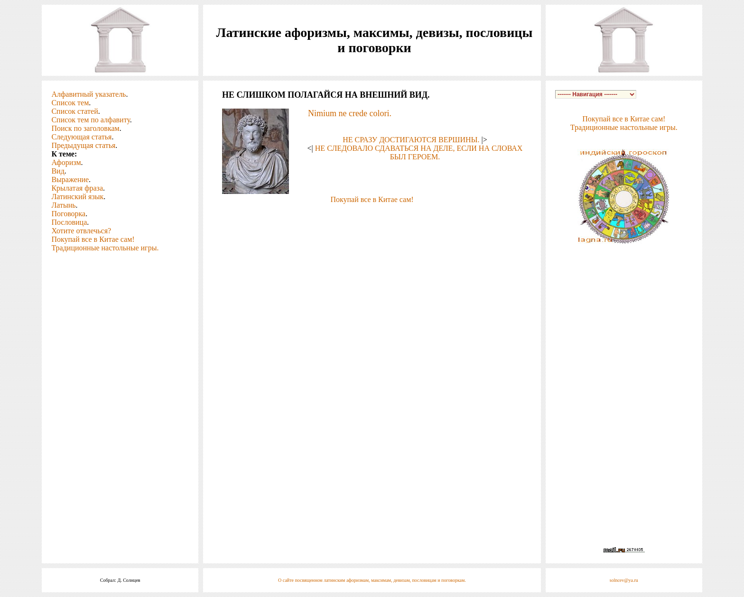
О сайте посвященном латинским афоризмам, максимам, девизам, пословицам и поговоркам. (372, 580)
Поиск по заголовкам (85, 128)
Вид (57, 171)
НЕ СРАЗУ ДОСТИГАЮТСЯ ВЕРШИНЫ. (411, 140)
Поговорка (68, 214)
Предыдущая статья (83, 145)
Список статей (74, 111)
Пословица (69, 222)
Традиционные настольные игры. (104, 248)
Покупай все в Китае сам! (92, 239)
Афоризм (66, 162)
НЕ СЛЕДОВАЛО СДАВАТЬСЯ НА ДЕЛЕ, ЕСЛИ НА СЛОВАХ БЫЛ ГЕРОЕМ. (419, 152)
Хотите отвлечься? (81, 231)
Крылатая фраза (77, 188)
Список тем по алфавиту (90, 120)
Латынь (63, 205)
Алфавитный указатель (88, 94)
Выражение (70, 179)
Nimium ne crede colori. (349, 113)
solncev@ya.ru (624, 580)
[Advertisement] (372, 218)
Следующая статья (81, 137)
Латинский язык (77, 197)
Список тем (70, 103)
